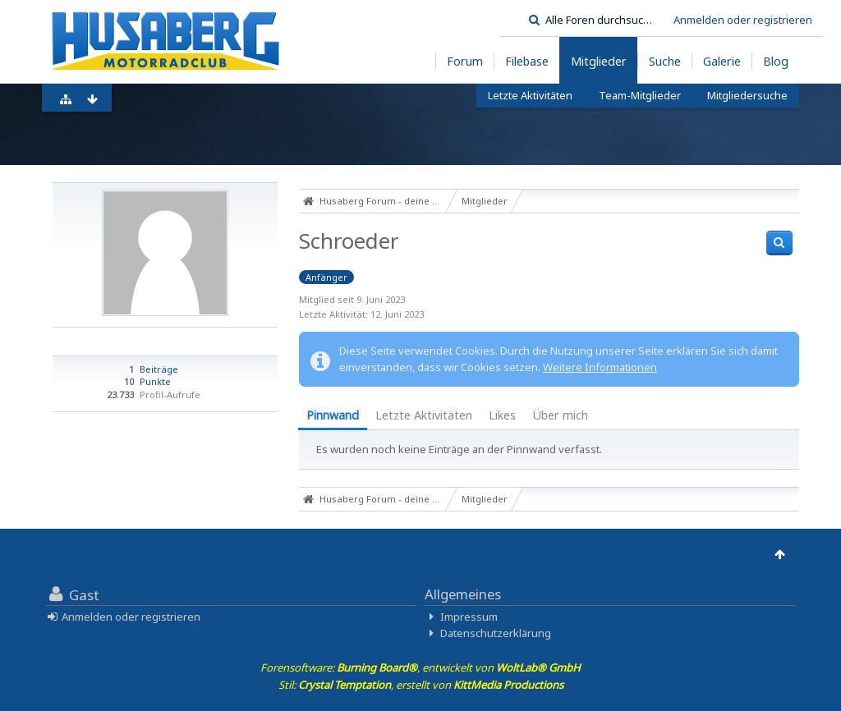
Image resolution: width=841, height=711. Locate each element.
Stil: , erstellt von (420, 684)
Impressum (469, 616)
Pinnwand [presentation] (332, 415)
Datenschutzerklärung (495, 633)
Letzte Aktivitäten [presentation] (423, 415)
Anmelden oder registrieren (742, 19)
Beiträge (159, 369)
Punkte (155, 381)
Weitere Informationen (600, 367)
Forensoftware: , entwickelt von (420, 667)
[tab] (332, 417)
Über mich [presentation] (560, 415)
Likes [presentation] (502, 415)
